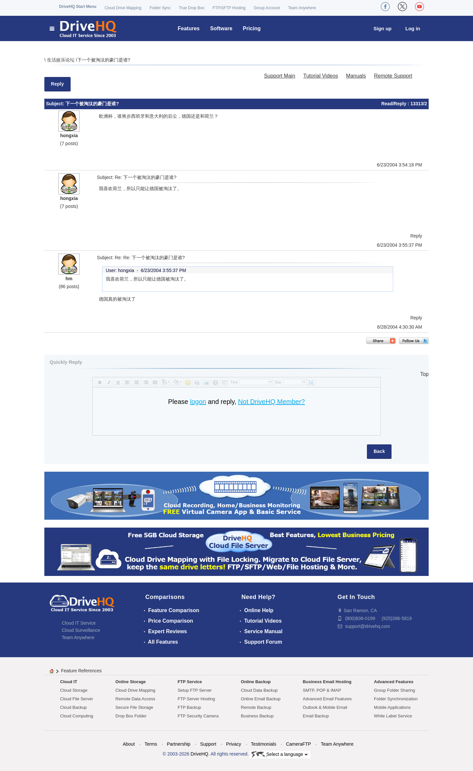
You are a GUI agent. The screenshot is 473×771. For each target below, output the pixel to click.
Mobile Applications (392, 707)
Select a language (280, 754)
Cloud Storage (73, 690)
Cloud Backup (73, 707)
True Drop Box (191, 8)
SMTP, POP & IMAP (322, 690)
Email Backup (316, 715)
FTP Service (190, 681)
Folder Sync (159, 8)
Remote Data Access (135, 698)
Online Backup (256, 681)
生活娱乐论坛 (61, 59)
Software (221, 28)
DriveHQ (199, 754)
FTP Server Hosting (196, 698)
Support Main (279, 76)
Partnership (179, 744)
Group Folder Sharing (394, 690)
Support (208, 744)
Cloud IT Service (79, 623)
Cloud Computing (76, 715)
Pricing (251, 28)
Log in (412, 28)
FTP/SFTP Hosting (229, 8)
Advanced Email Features (327, 698)
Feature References (81, 670)
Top (424, 374)
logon (198, 401)
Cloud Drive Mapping (122, 8)
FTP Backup (189, 707)
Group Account (267, 8)
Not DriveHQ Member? (271, 401)
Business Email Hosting (327, 681)
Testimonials (263, 744)
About (129, 744)
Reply (57, 84)
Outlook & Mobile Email (325, 707)
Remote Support (393, 76)
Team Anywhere (302, 8)
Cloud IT (68, 681)
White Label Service (393, 715)
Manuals (356, 76)
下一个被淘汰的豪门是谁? (103, 59)
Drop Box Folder (130, 715)
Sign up (382, 28)
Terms (151, 744)
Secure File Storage (134, 707)
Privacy (233, 744)
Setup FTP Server (195, 690)
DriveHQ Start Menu (77, 6)
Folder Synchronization (396, 698)
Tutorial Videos (320, 76)
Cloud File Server (76, 698)
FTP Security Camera (198, 715)
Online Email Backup (261, 698)
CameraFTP (298, 744)
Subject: (55, 103)
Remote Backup (256, 707)
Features (189, 28)
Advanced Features (394, 681)
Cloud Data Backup (259, 690)
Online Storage (130, 681)
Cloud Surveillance (81, 630)
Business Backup (257, 715)
